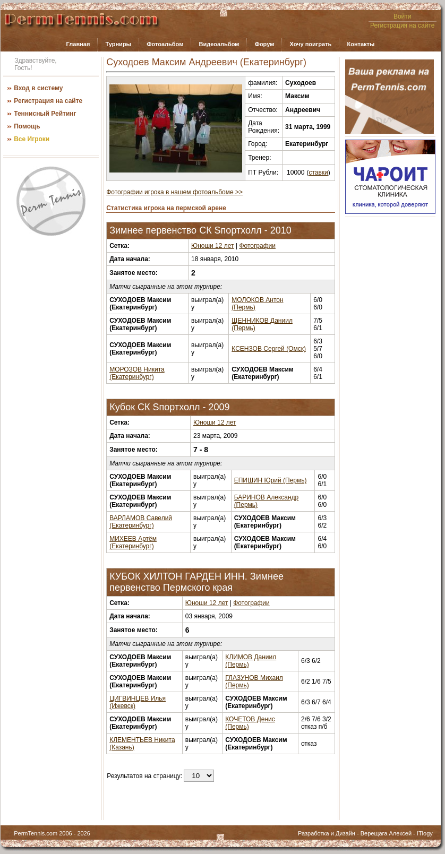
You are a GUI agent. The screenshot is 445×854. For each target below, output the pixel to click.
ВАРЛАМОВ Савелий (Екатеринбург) (140, 521)
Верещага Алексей (386, 833)
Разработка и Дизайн (326, 833)
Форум (265, 44)
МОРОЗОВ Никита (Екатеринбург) (137, 373)
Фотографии (257, 245)
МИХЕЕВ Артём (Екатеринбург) (133, 542)
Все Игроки (31, 139)
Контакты (360, 44)
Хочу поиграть (310, 44)
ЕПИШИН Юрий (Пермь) (270, 480)
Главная (78, 44)
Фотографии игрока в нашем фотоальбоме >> (174, 192)
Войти (402, 16)
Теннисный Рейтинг (45, 113)
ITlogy (425, 833)
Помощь (27, 126)
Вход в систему (38, 88)
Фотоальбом (165, 44)
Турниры (118, 44)
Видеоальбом (219, 44)
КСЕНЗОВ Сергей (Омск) (269, 348)
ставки (318, 172)
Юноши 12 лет (212, 245)
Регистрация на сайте (402, 25)
